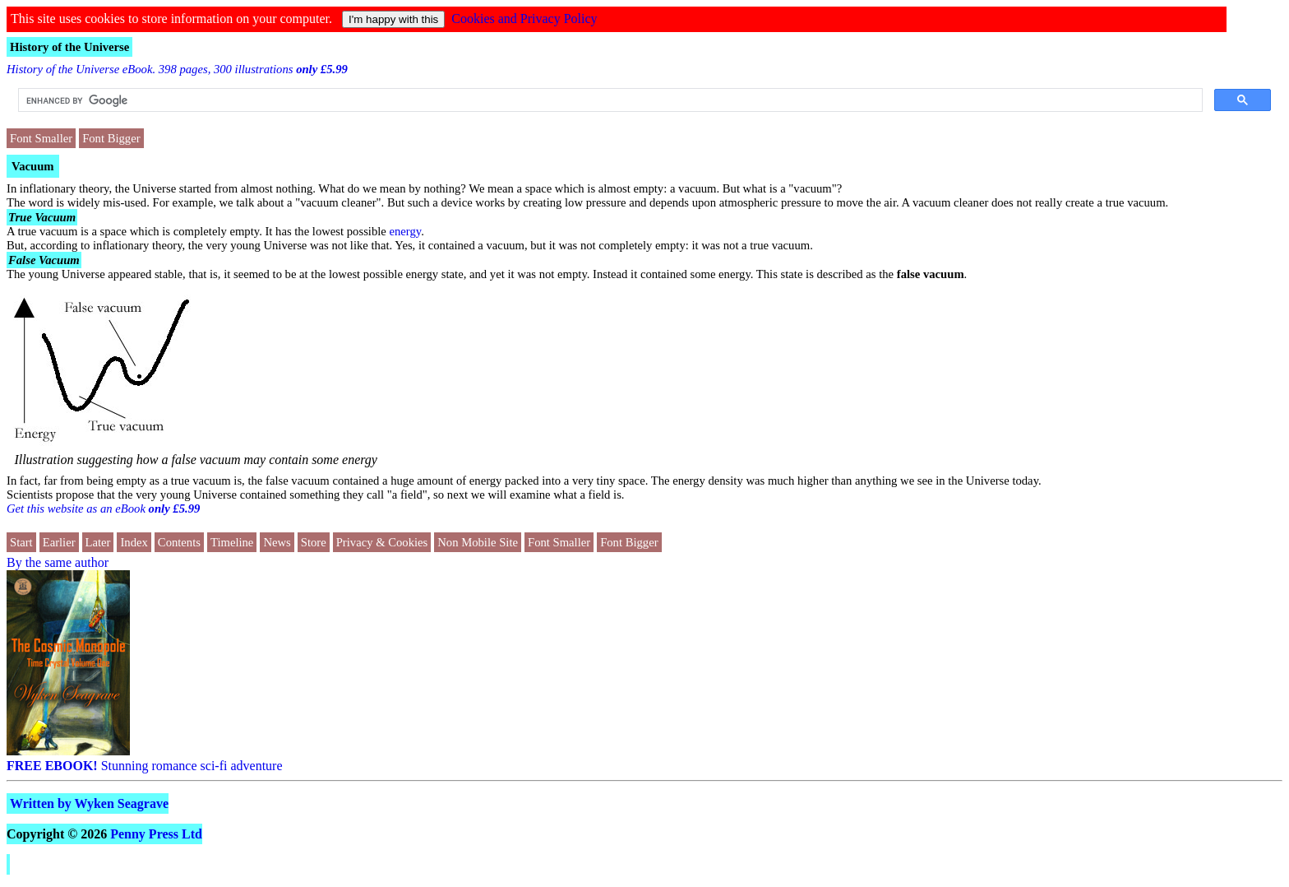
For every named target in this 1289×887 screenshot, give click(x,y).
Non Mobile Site (477, 542)
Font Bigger (111, 138)
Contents (179, 542)
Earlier (59, 542)
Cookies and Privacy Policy (524, 19)
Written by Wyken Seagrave (89, 803)
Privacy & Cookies (382, 542)
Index (133, 542)
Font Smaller (41, 138)
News (276, 542)
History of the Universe (69, 46)
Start (21, 542)
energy (406, 231)
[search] (608, 100)
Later (98, 542)
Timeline (231, 542)
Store (313, 542)
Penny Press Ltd (156, 834)
